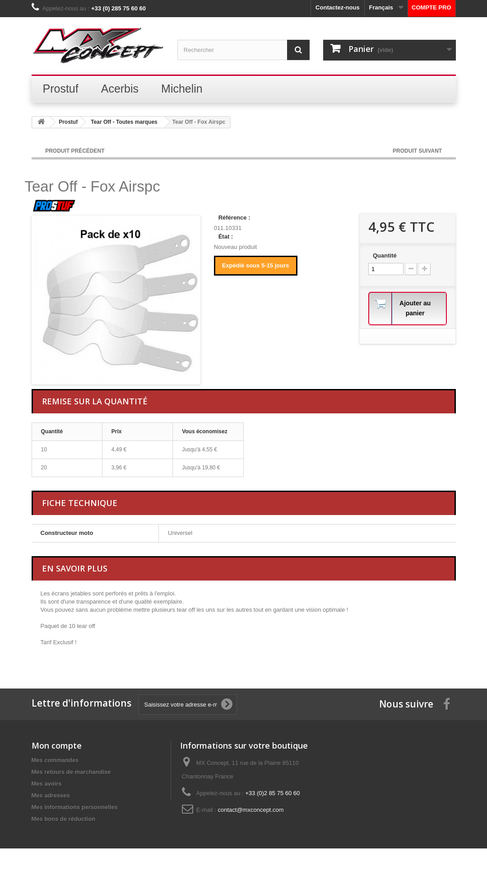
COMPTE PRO (431, 7)
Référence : (234, 217)
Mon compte (57, 745)
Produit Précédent (74, 151)
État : (225, 236)
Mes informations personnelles (75, 807)
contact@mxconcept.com (251, 809)
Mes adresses (51, 795)
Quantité (385, 255)
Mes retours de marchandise (71, 771)
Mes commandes (55, 760)
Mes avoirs (47, 783)
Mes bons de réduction (64, 818)
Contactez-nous (337, 7)
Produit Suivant (418, 151)
